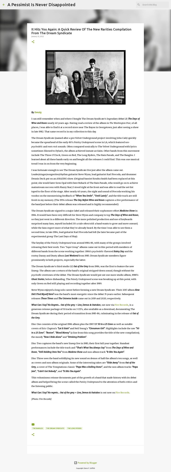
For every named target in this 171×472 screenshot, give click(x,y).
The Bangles (37, 428)
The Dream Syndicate (55, 428)
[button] (33, 42)
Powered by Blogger (85, 463)
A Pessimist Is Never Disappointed (41, 4)
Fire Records (121, 305)
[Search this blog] (155, 4)
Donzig (37, 112)
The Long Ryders (74, 428)
